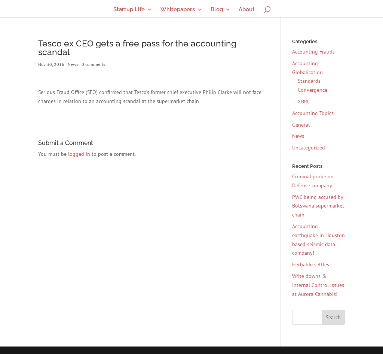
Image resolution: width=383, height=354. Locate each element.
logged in (79, 154)
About (247, 10)
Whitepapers (177, 10)
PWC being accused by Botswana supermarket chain (318, 206)
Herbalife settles (310, 264)
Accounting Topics (313, 113)
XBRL (304, 101)
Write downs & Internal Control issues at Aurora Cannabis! (318, 285)
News (73, 64)
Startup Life (129, 10)
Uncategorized (308, 147)
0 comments (93, 64)
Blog (217, 10)
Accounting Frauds (313, 51)
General (301, 124)
